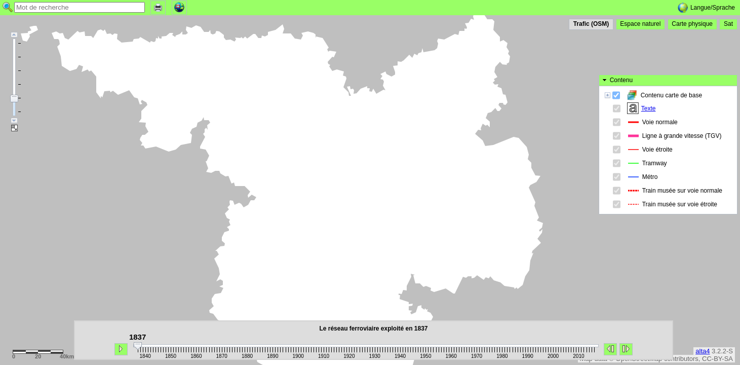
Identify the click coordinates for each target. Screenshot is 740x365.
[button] (158, 7)
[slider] (137, 346)
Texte (651, 67)
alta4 (702, 351)
